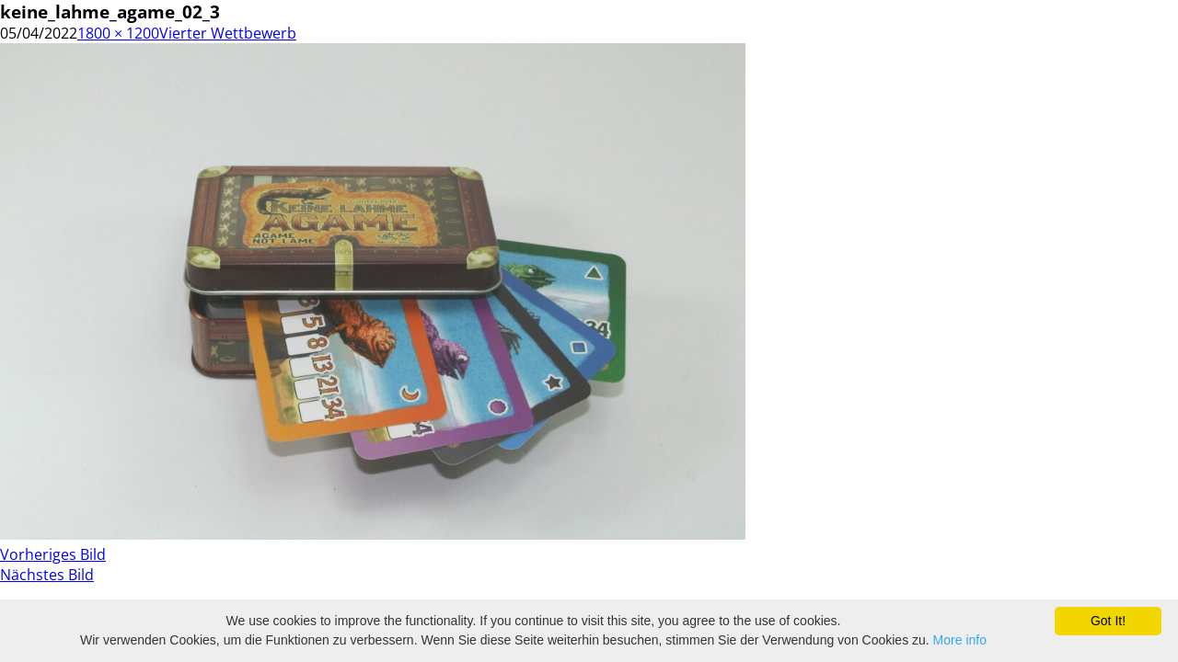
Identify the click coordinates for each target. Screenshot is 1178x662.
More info (960, 640)
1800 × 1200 (118, 33)
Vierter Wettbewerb (227, 33)
